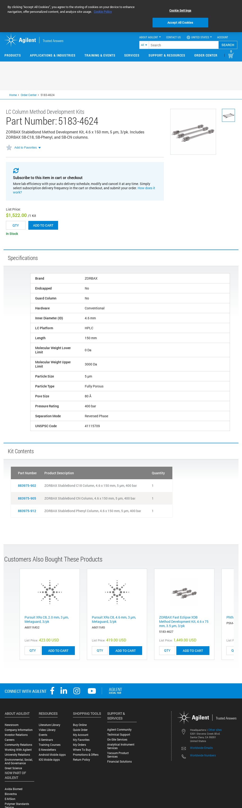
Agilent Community (119, 729)
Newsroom (11, 725)
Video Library (47, 730)
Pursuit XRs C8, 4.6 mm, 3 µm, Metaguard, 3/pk (114, 619)
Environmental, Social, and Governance (19, 761)
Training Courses (49, 745)
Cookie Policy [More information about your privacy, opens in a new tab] (103, 11)
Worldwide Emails (201, 748)
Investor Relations (16, 735)
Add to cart (43, 225)
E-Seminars (46, 740)
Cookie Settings (180, 10)
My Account (80, 735)
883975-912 (27, 511)
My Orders (79, 745)
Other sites (215, 730)
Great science (13, 768)
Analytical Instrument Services (120, 746)
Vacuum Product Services (118, 754)
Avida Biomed (13, 789)
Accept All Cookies (180, 22)
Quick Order (80, 730)
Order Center (205, 55)
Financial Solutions (119, 761)
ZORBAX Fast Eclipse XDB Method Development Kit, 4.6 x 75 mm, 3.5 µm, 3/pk (183, 621)
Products (12, 55)
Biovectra (11, 794)
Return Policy (81, 759)
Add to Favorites (25, 147)
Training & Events (100, 55)
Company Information (19, 730)
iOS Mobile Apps (49, 759)
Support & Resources (167, 55)
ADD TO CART (58, 650)
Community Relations (18, 745)
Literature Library (49, 725)
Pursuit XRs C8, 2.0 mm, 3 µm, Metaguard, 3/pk (47, 619)
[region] (121, 16)
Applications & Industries (53, 55)
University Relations (17, 754)
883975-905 (27, 498)
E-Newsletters (47, 749)
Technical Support (118, 734)
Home (13, 95)
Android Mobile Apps (52, 754)
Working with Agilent (18, 749)
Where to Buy (82, 749)
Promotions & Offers (85, 754)
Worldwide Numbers (203, 755)
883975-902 (27, 485)
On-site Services (117, 739)
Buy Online (80, 725)
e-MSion (10, 799)
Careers (9, 740)
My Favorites (81, 740)
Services (132, 55)
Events (43, 735)
